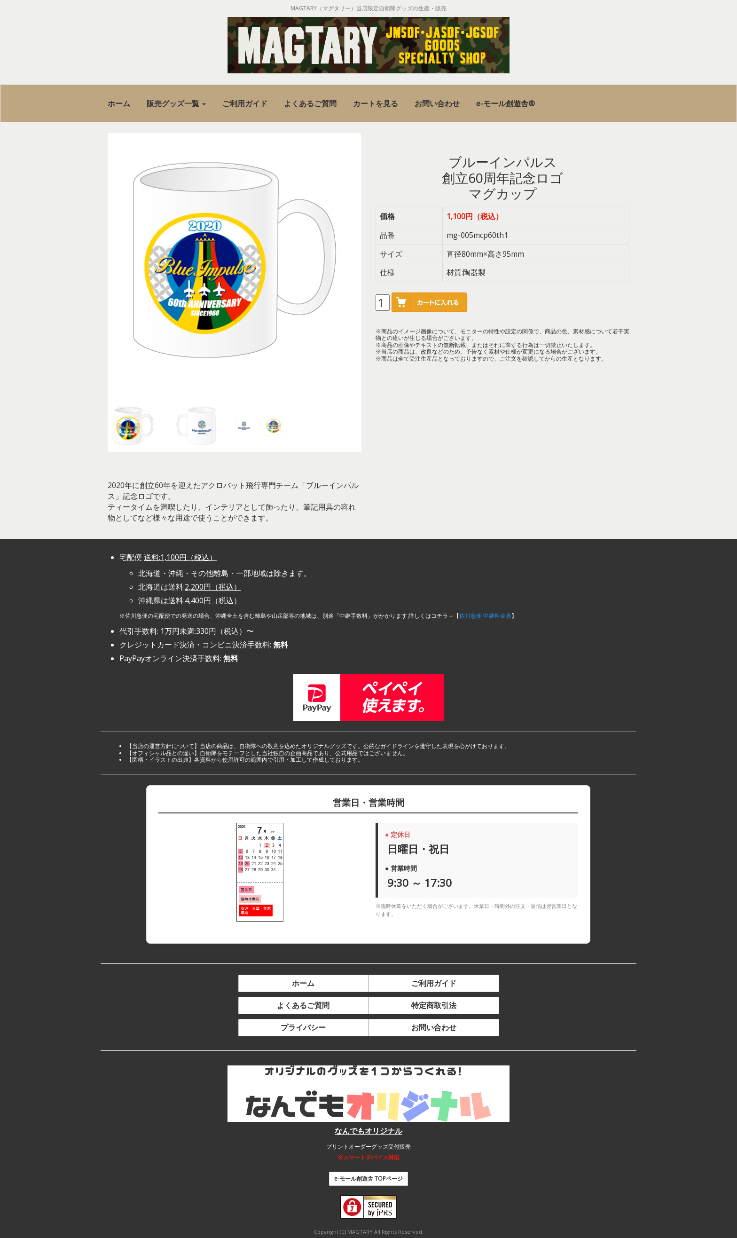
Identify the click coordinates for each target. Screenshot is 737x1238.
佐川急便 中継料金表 (485, 616)
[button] (176, 103)
